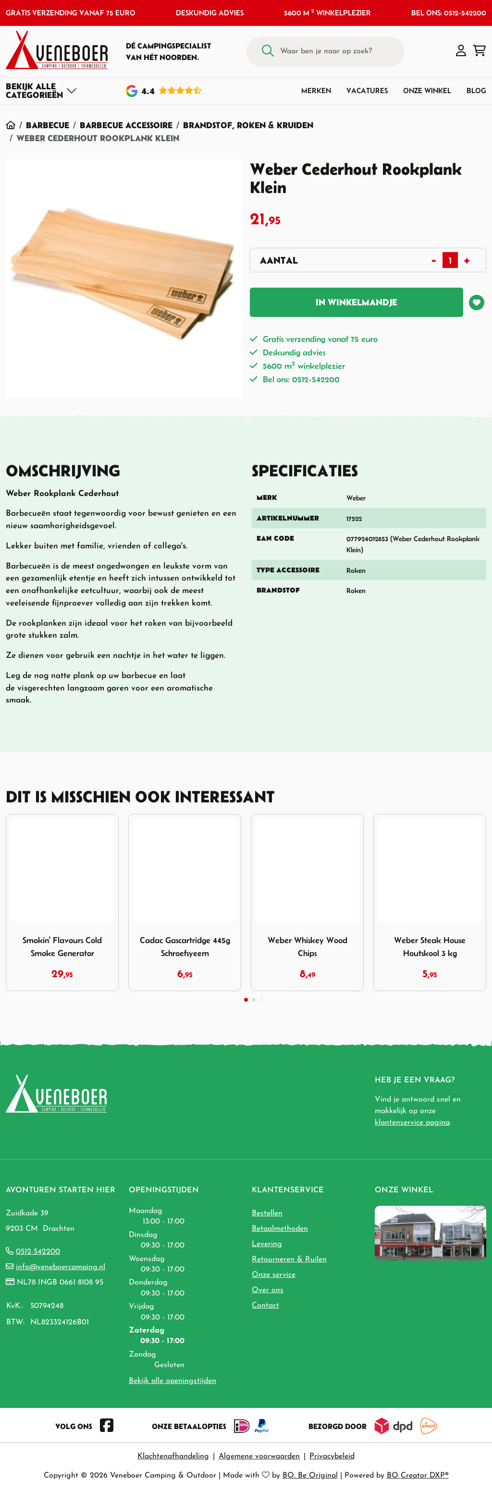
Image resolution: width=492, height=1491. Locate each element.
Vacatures (367, 90)
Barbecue (47, 125)
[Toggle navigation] (41, 90)
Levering (267, 1244)
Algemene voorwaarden (259, 1456)
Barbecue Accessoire (126, 125)
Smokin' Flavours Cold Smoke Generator (62, 946)
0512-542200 (38, 1252)
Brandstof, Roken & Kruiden (248, 125)
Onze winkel (427, 90)
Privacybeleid (332, 1456)
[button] (461, 51)
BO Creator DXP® (418, 1475)
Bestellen (267, 1213)
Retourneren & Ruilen (289, 1259)
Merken (316, 90)
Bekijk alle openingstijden (172, 1381)
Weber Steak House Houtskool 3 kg (430, 946)
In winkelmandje (356, 302)
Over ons (267, 1290)
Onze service (273, 1275)
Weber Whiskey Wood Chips (307, 946)
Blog (476, 90)
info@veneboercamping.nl (60, 1267)
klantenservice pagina (412, 1123)
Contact (265, 1305)
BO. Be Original (310, 1475)
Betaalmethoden (280, 1229)
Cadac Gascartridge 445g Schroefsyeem (185, 946)
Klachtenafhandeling (173, 1456)
